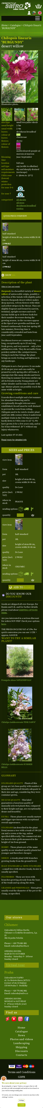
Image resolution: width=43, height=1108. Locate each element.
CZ (33, 12)
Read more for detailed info (14, 440)
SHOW (10, 275)
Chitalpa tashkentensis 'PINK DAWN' (18, 722)
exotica (19, 208)
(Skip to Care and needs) (10, 287)
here (3, 624)
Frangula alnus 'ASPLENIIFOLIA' (16, 680)
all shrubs (21, 199)
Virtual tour (15, 965)
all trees (20, 202)
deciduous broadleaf (26, 205)
